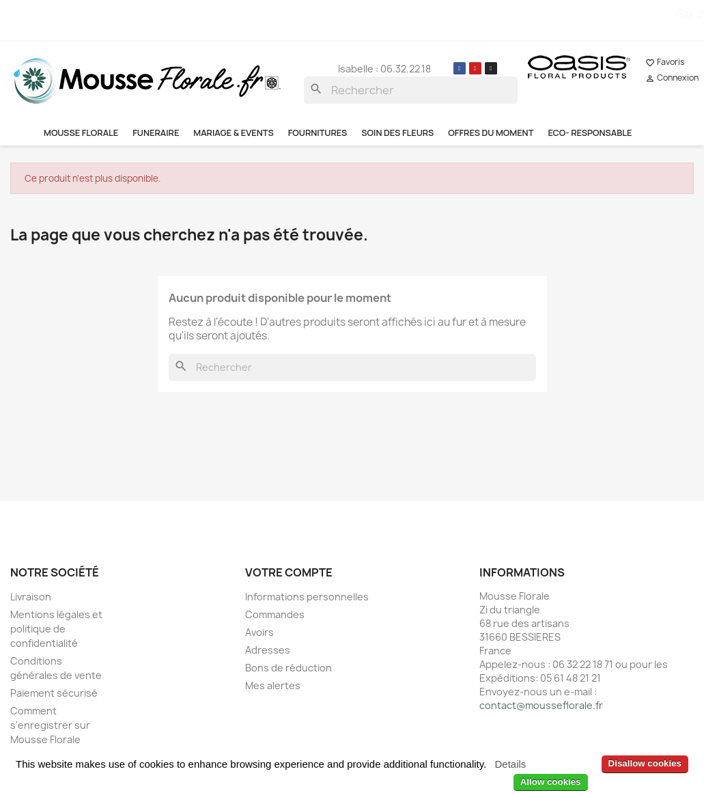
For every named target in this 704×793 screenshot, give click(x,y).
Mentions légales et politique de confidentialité (56, 629)
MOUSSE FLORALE (81, 132)
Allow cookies (550, 782)
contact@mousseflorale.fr (541, 705)
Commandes (275, 614)
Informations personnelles (307, 596)
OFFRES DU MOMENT (490, 132)
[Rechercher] (411, 90)
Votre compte (289, 572)
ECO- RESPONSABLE (590, 132)
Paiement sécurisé (54, 692)
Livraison (30, 596)
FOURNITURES (318, 132)
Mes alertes (272, 685)
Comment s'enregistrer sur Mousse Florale (50, 725)
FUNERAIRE (155, 132)
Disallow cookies (644, 763)
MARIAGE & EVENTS (233, 132)
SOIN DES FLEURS (397, 132)
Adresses (267, 649)
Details (510, 764)
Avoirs (259, 632)
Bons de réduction (288, 667)
